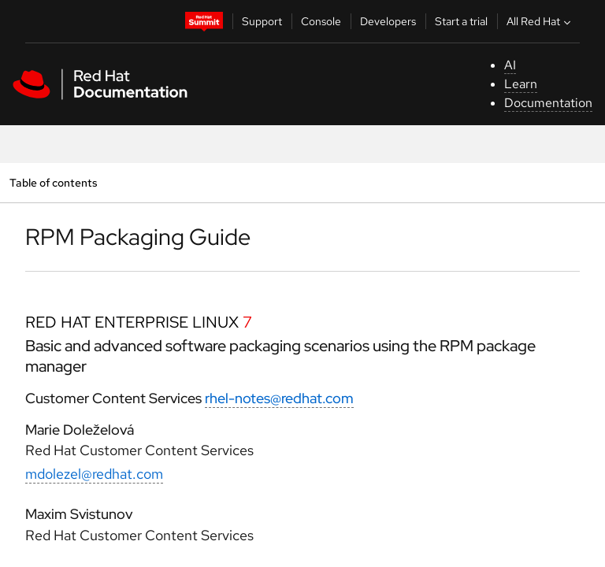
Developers (388, 21)
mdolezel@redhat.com (94, 474)
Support (262, 21)
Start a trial (461, 21)
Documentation (548, 102)
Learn (520, 84)
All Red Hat (540, 21)
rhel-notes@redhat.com (279, 398)
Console (321, 21)
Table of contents (53, 182)
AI (510, 65)
